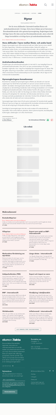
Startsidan (17, 13)
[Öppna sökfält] (45, 5)
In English (33, 377)
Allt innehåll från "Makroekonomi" (28, 329)
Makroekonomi (25, 13)
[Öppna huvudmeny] (52, 5)
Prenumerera (10, 392)
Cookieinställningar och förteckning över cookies (37, 383)
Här (15, 384)
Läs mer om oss (7, 366)
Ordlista (33, 374)
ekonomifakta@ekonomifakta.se (39, 348)
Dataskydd (34, 379)
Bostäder (34, 13)
